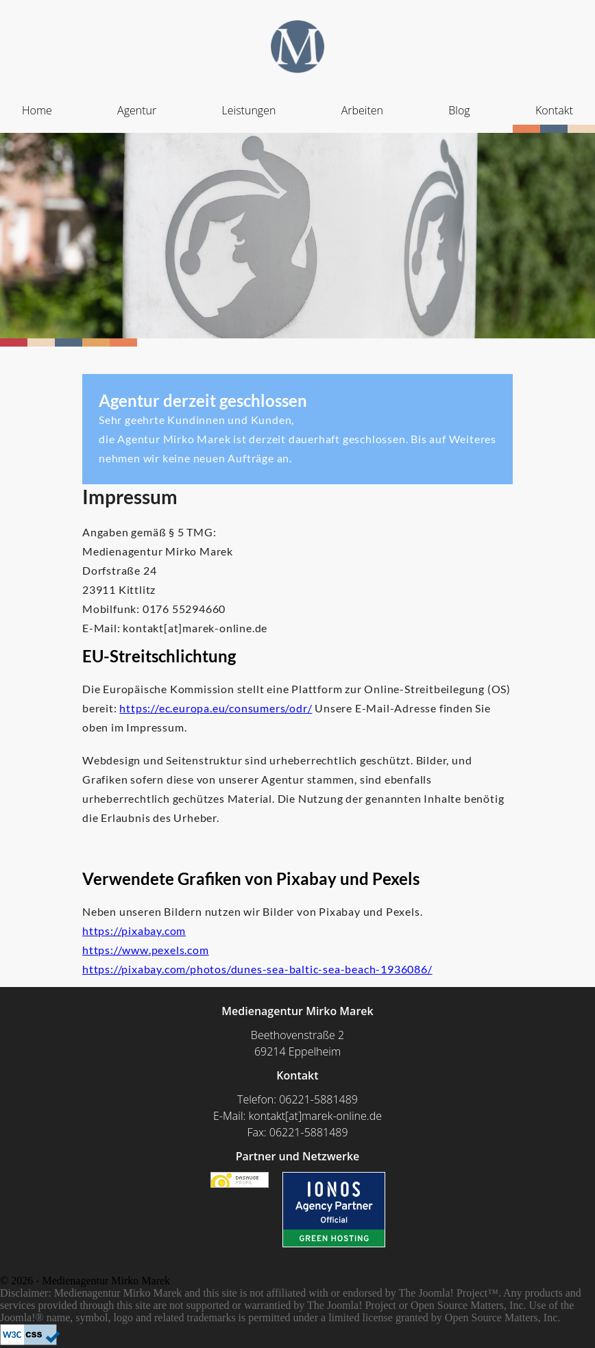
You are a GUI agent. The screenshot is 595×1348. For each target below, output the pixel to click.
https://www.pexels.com (145, 949)
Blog (459, 110)
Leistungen (249, 110)
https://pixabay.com (134, 930)
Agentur (136, 110)
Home (37, 110)
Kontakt (554, 110)
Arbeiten (362, 110)
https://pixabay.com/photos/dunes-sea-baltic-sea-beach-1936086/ (257, 968)
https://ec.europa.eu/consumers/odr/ (215, 707)
